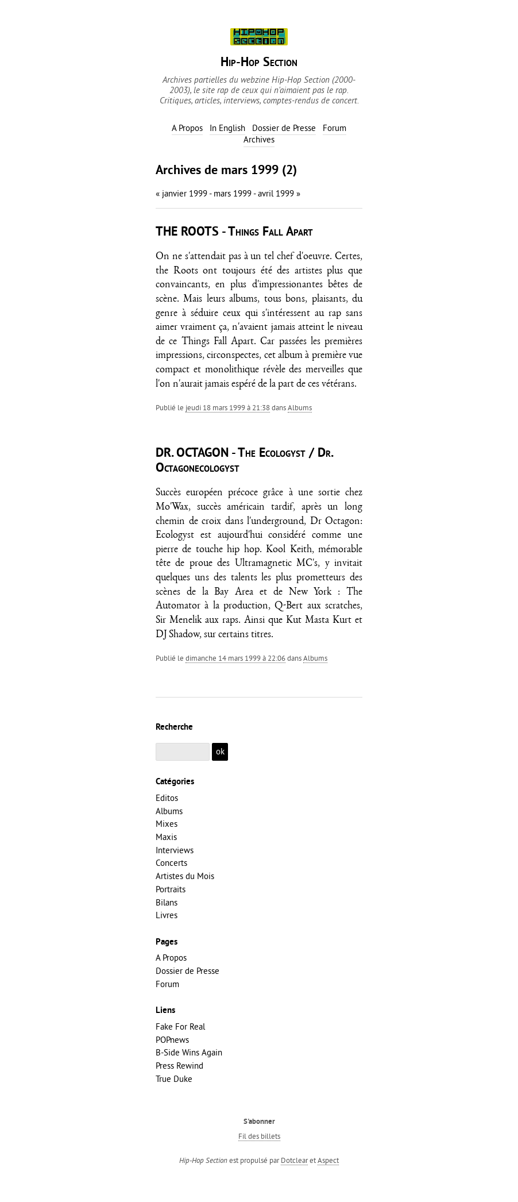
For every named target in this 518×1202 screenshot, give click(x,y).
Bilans (166, 902)
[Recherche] (183, 752)
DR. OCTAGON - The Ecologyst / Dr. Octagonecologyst (244, 461)
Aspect (328, 1160)
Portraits (170, 889)
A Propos (171, 957)
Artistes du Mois (185, 875)
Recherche (174, 727)
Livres (166, 915)
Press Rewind (179, 1065)
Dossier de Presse (187, 970)
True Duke (174, 1078)
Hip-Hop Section (259, 63)
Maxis (166, 836)
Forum (167, 983)
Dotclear (294, 1160)
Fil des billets (259, 1136)
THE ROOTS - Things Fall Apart (234, 232)
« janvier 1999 (181, 193)
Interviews (175, 850)
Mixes (166, 823)
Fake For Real (180, 1026)
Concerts (171, 862)
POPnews (172, 1039)
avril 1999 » (279, 193)
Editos (167, 797)
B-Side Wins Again (189, 1052)
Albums (300, 407)
